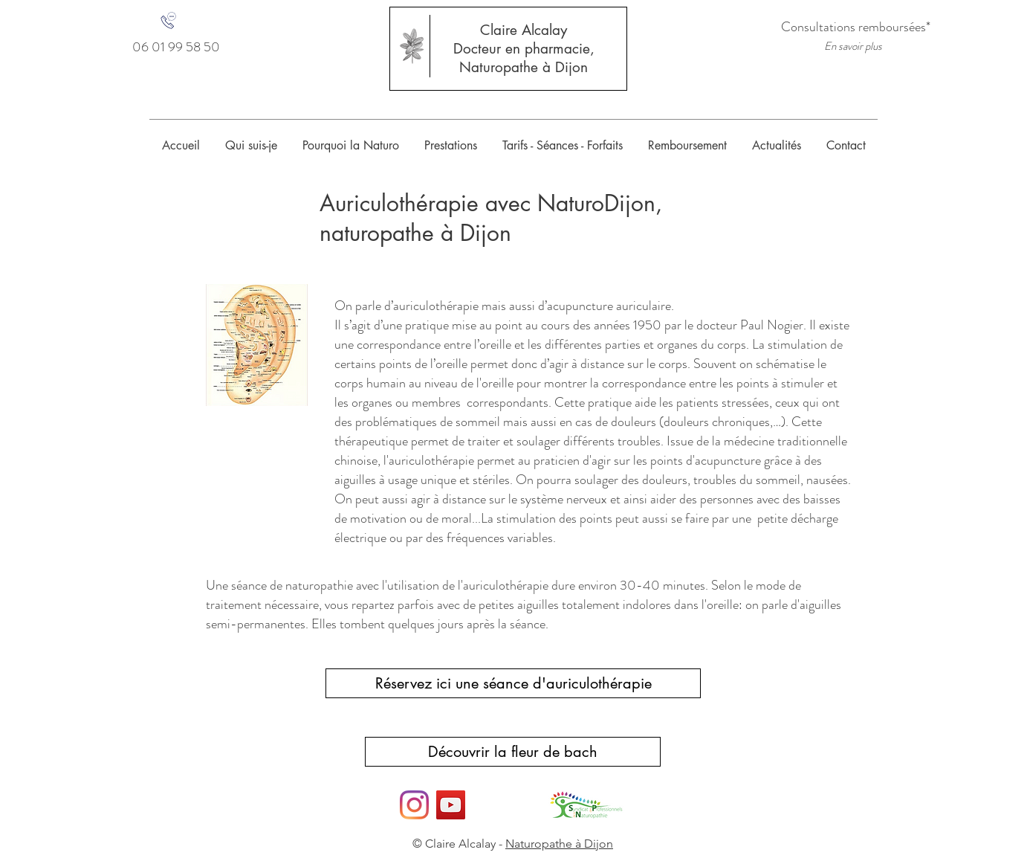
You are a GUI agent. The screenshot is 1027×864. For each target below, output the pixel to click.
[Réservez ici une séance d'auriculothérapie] (513, 683)
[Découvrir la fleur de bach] (513, 752)
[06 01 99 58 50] (176, 47)
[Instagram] (414, 804)
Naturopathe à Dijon (523, 67)
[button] (451, 145)
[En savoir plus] (853, 46)
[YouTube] (450, 804)
